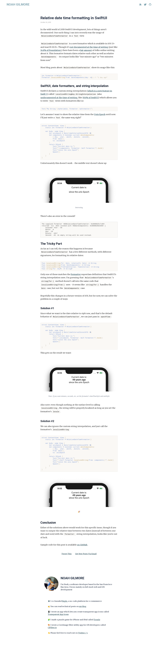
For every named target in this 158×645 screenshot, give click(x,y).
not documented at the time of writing (89, 46)
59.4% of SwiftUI (91, 96)
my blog (82, 603)
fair (82, 50)
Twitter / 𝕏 (83, 629)
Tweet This (66, 550)
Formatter (76, 272)
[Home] (140, 4)
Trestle (97, 616)
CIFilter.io (52, 624)
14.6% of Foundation (50, 50)
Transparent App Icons (58, 610)
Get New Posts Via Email (86, 550)
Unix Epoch (99, 113)
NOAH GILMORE (18, 4)
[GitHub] (150, 4)
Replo (64, 597)
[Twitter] (145, 4)
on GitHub (82, 541)
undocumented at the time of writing (58, 96)
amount (88, 50)
